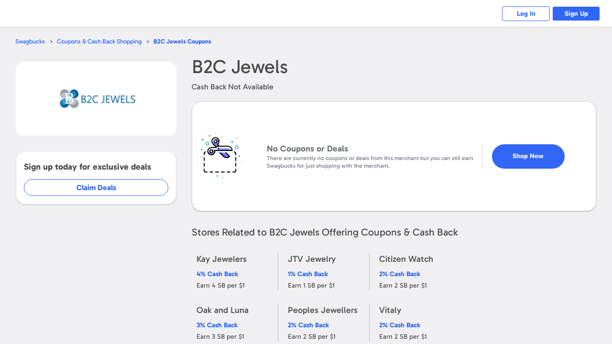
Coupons (182, 41)
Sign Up (576, 14)
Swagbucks (30, 41)
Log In (526, 14)
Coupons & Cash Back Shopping (99, 41)
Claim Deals (96, 187)
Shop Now (528, 156)
